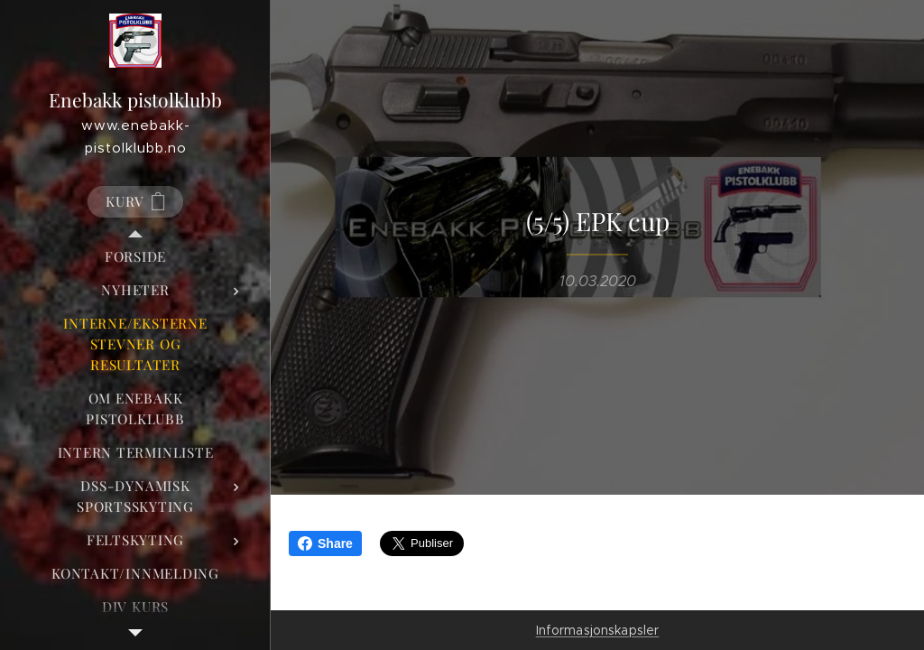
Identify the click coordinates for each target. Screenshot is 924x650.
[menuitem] (135, 256)
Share (325, 543)
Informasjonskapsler (598, 630)
